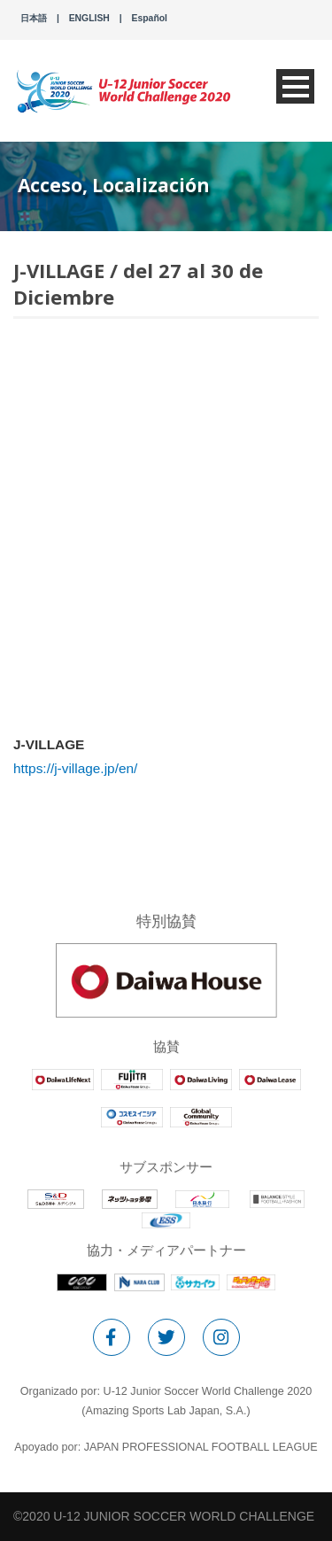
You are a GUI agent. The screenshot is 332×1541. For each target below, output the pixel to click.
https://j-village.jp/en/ (75, 768)
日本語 (33, 18)
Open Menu (295, 86)
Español (149, 18)
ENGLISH (89, 18)
